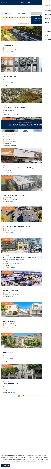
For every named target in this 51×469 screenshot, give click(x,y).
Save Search (41, 13)
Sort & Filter (21, 13)
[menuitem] (5, 8)
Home (26, 2)
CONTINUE (6, 466)
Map (6, 13)
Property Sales (5, 8)
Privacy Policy (7, 461)
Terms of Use (19, 461)
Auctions (16, 8)
